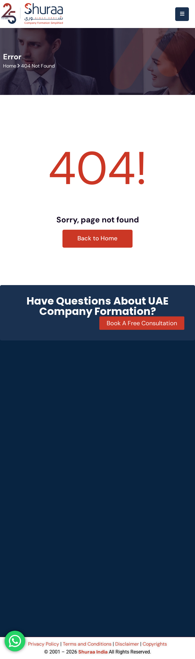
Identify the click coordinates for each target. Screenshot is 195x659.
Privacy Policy (44, 644)
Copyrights (155, 644)
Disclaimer (127, 644)
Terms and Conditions (87, 644)
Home (9, 66)
